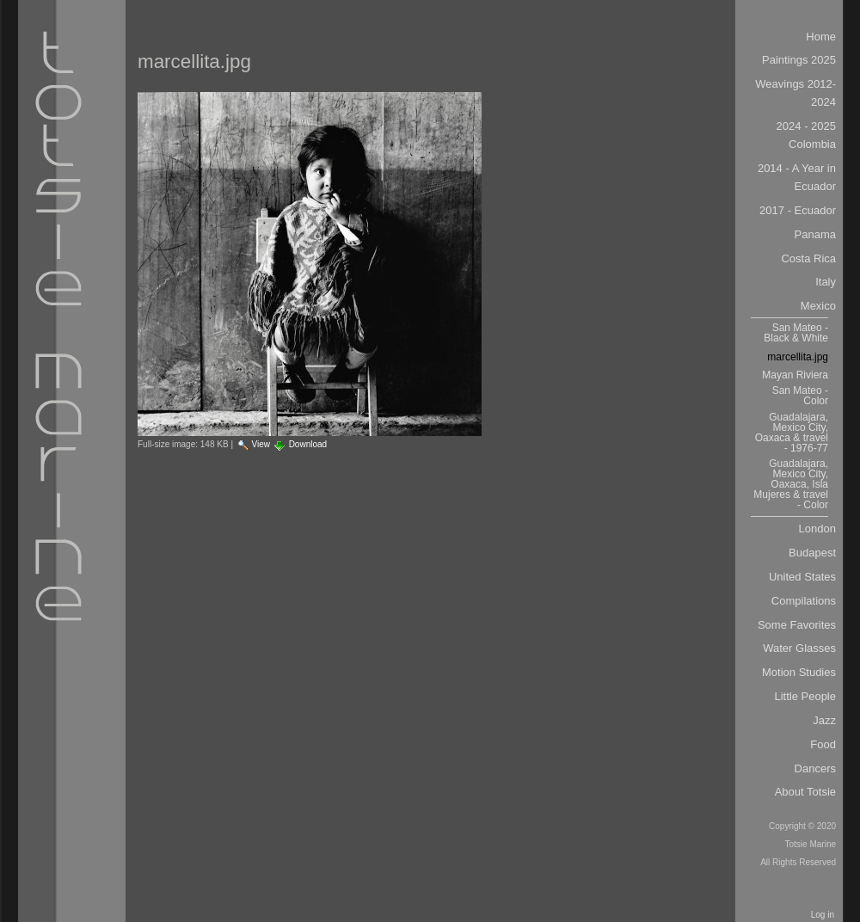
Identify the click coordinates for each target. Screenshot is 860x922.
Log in (822, 914)
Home (821, 36)
